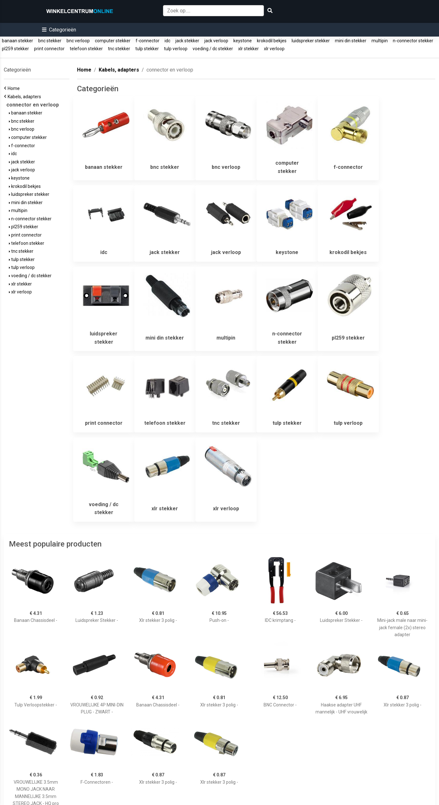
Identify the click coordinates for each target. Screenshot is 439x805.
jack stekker (187, 40)
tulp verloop (175, 48)
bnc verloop (78, 40)
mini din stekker (350, 40)
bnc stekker (49, 40)
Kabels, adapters (25, 96)
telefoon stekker (86, 48)
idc (167, 40)
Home (15, 88)
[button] (59, 30)
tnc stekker (119, 48)
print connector (49, 48)
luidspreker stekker (311, 40)
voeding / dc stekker (213, 48)
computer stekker (112, 40)
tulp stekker (147, 48)
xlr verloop (274, 48)
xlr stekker (248, 48)
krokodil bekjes (271, 40)
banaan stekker (17, 40)
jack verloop (216, 40)
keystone (242, 40)
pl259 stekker (15, 48)
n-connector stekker (413, 40)
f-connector (147, 40)
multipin (380, 40)
